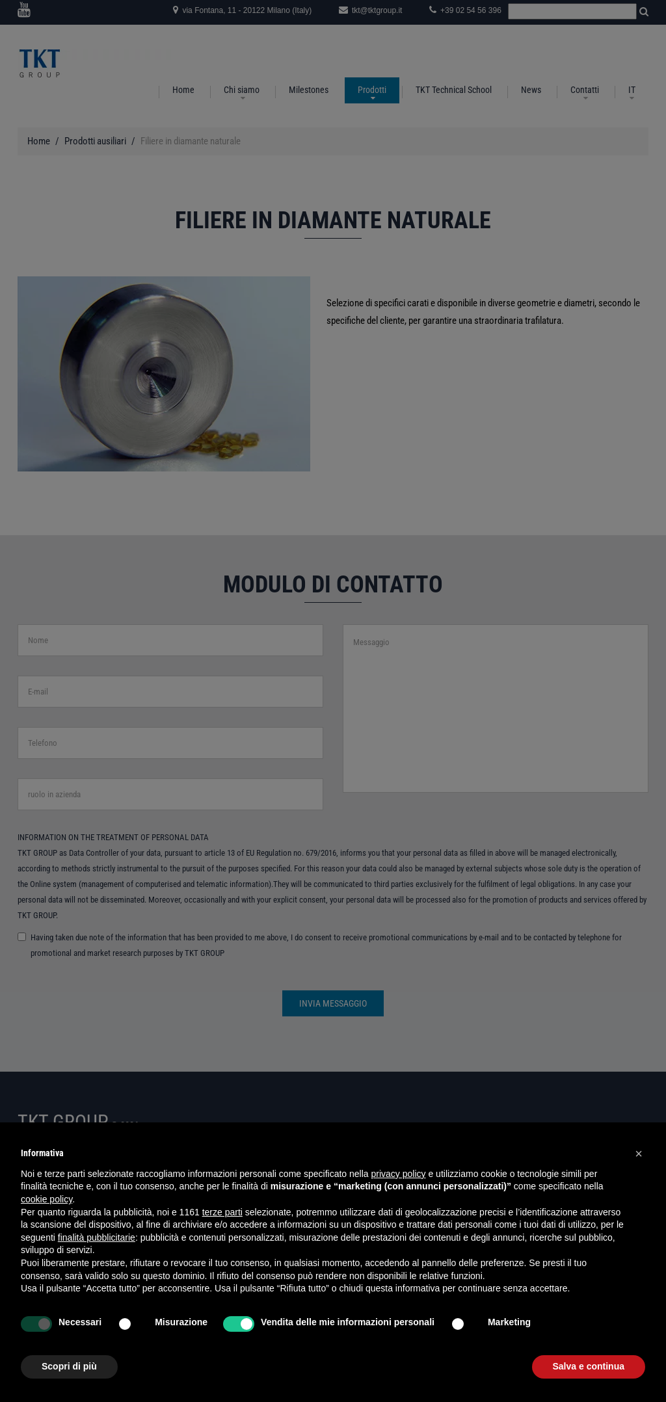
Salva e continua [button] (588, 1366)
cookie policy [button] (46, 1199)
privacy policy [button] (398, 1174)
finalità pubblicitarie (96, 1237)
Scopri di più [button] (69, 1366)
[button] (638, 1153)
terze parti (222, 1212)
